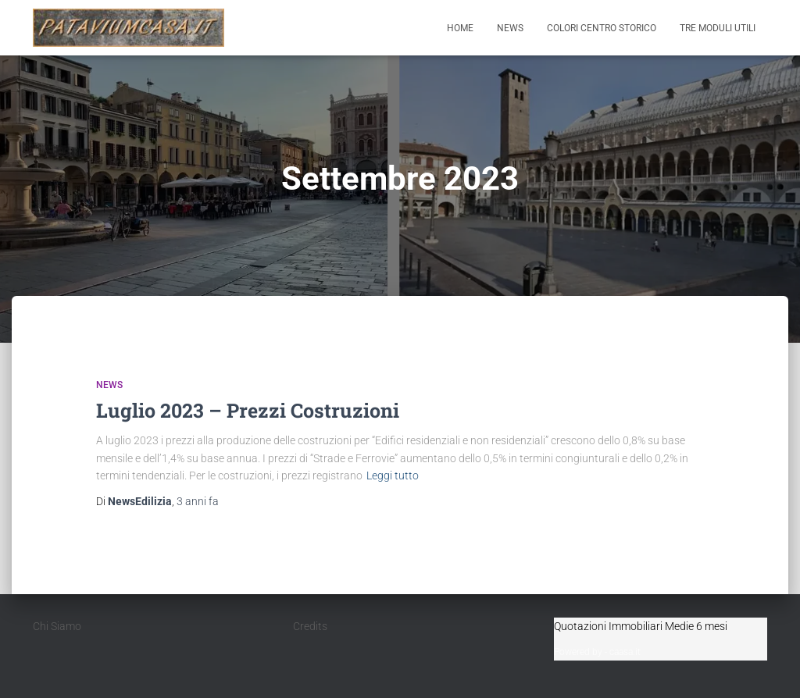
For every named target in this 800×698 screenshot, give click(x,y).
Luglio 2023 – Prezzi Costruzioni (247, 410)
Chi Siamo (57, 626)
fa (198, 501)
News (510, 28)
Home (460, 28)
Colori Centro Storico (601, 28)
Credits (310, 626)
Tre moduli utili (717, 28)
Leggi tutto (392, 475)
